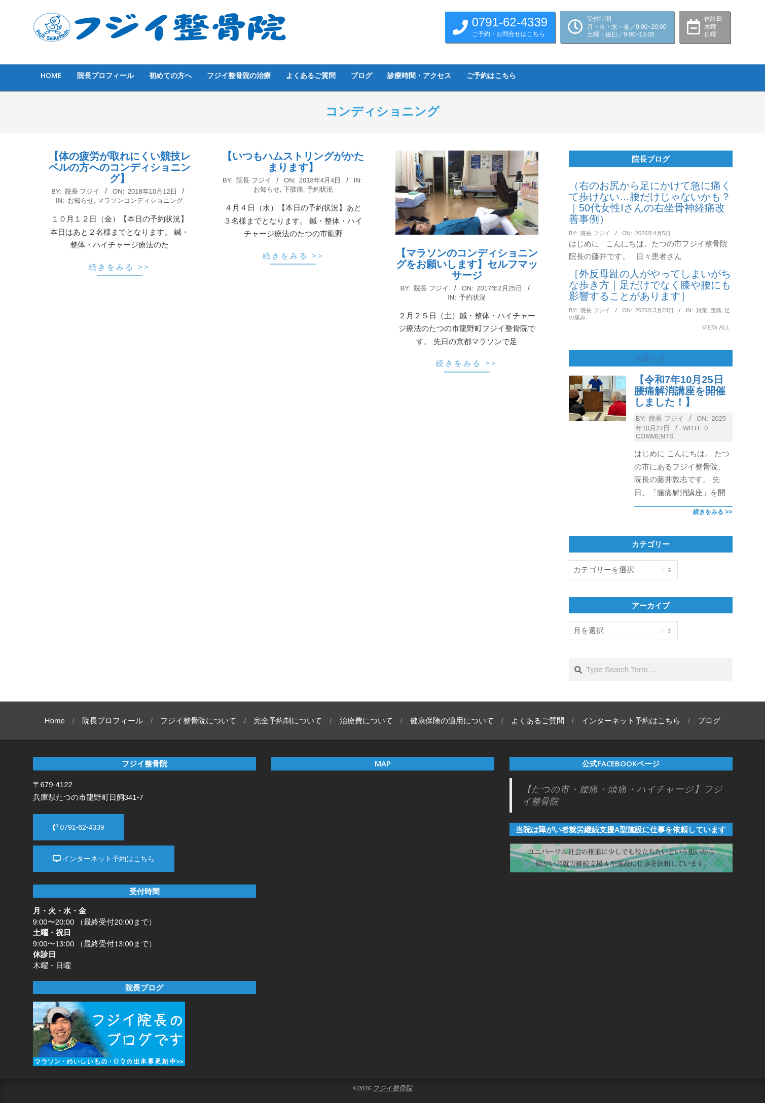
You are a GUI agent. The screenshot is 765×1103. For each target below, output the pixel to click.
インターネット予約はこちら (104, 859)
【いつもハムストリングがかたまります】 (293, 162)
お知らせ (80, 200)
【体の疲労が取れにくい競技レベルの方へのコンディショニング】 (120, 167)
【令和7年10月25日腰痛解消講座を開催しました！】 (679, 391)
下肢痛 (293, 189)
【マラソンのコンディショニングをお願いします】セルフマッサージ (467, 264)
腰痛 (715, 310)
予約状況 (320, 189)
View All (716, 327)
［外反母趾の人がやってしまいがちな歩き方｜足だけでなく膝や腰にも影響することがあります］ (650, 285)
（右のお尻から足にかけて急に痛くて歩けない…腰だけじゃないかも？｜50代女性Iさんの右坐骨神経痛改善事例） (650, 202)
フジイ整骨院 (392, 1088)
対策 (701, 310)
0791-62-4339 (78, 827)
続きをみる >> (119, 267)
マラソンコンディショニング (140, 200)
